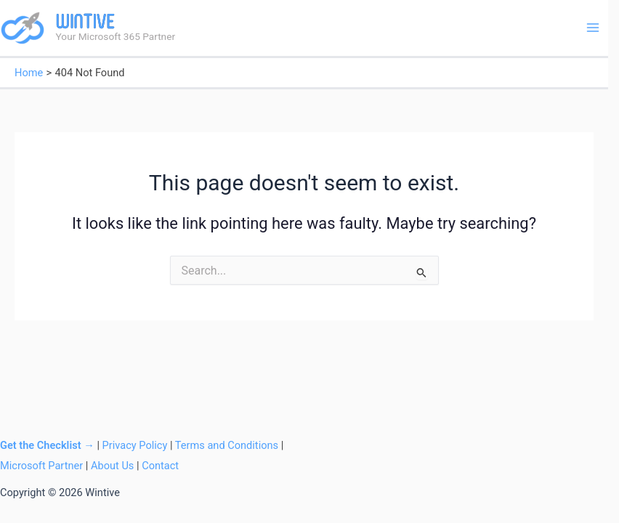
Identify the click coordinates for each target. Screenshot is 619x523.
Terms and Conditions (226, 445)
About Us (112, 465)
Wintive (85, 21)
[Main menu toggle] (593, 27)
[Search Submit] (421, 272)
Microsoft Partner (41, 465)
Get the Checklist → (47, 445)
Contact (160, 465)
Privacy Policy (135, 445)
